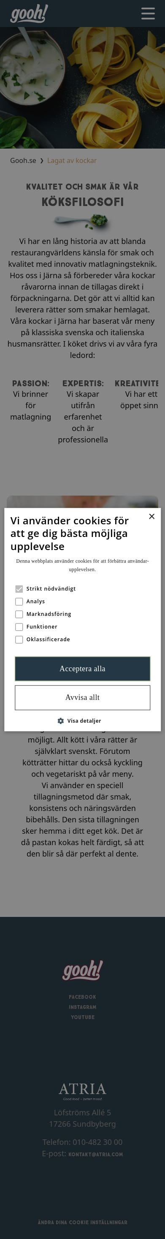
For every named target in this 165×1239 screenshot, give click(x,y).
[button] (82, 720)
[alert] (82, 619)
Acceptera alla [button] (82, 668)
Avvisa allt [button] (82, 698)
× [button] (151, 517)
